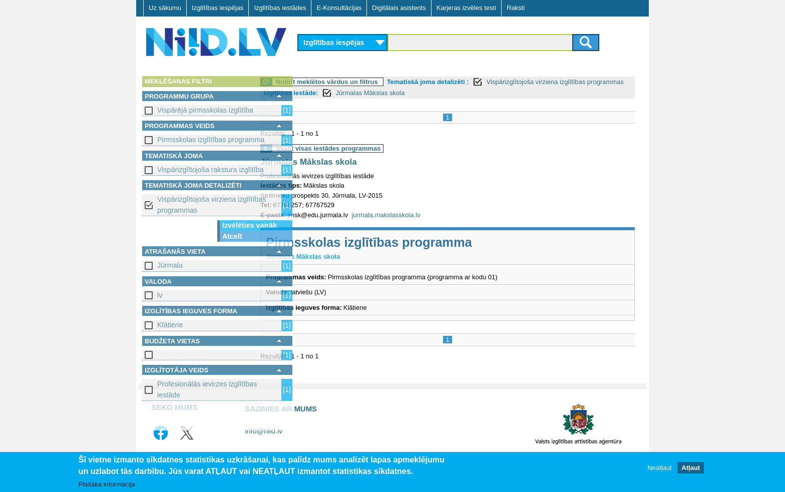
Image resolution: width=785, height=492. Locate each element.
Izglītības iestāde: (369, 93)
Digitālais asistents (399, 8)
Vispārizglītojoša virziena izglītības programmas (211, 204)
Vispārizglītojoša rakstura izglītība (210, 170)
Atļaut (690, 467)
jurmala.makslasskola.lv (425, 215)
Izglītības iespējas (217, 8)
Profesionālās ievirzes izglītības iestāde (207, 389)
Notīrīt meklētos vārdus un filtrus (367, 82)
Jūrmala (170, 265)
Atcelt (232, 236)
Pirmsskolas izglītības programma (211, 140)
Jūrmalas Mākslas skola (448, 93)
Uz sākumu (165, 8)
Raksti (516, 8)
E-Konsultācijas (338, 8)
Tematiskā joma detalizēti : (468, 82)
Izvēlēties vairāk (249, 225)
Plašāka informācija (107, 484)
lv (159, 295)
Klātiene (170, 325)
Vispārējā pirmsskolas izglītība (205, 110)
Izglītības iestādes (280, 8)
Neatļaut (659, 467)
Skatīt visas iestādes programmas (368, 148)
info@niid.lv (263, 431)
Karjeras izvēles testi (466, 8)
